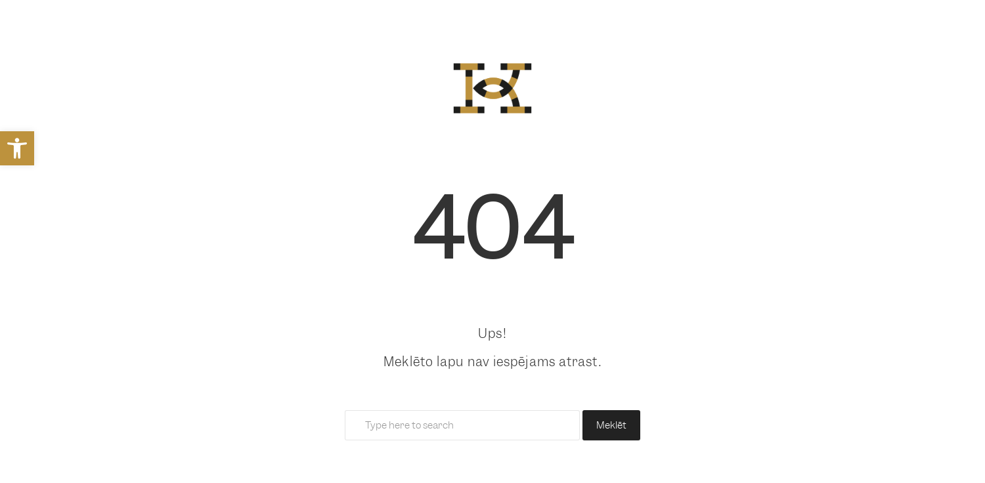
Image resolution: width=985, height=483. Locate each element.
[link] (17, 148)
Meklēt (611, 425)
